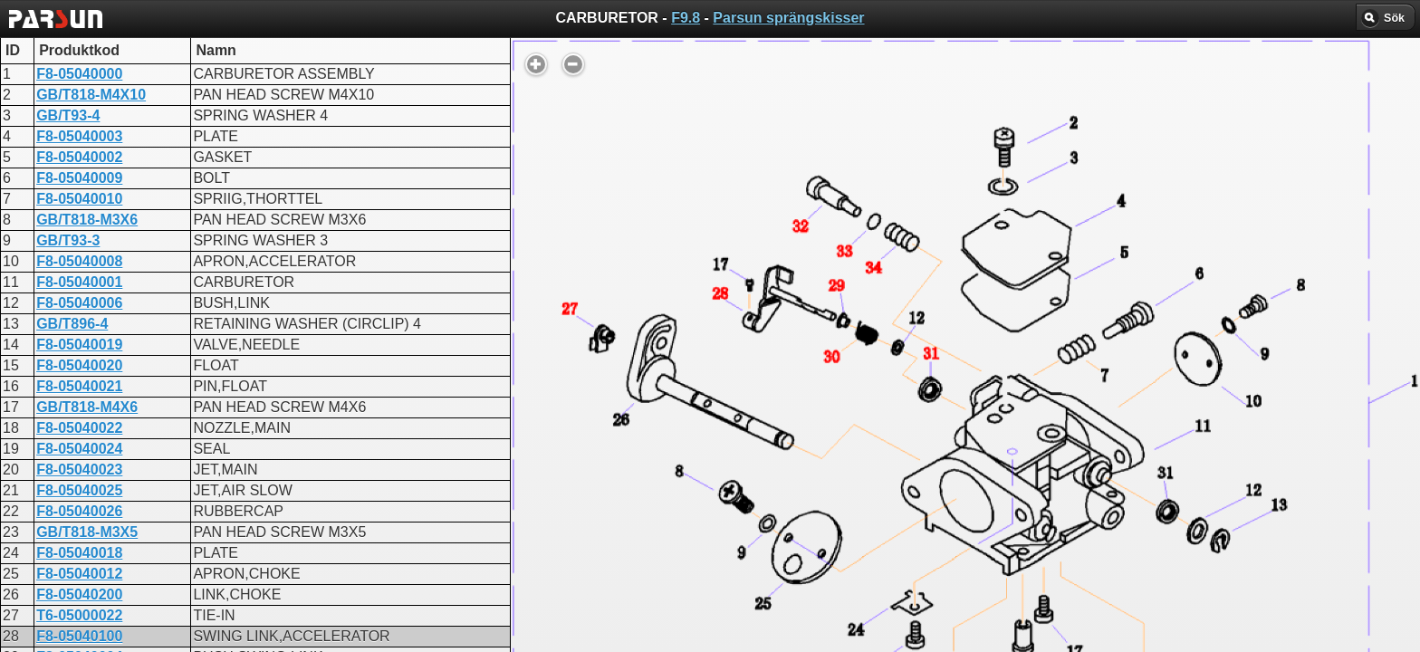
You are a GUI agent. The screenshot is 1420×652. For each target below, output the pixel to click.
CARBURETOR (545, 437)
